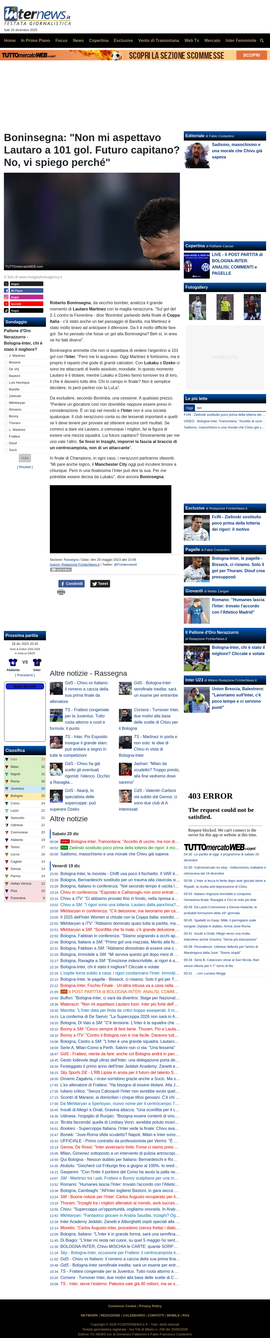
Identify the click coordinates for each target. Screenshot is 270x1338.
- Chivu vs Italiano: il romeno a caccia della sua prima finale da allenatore (132, 1259)
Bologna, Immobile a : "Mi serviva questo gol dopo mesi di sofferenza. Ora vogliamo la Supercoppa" (155, 954)
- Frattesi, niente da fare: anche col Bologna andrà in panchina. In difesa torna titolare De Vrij (150, 1054)
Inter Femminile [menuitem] (241, 40)
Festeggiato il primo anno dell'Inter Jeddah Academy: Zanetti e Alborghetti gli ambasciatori (143, 1066)
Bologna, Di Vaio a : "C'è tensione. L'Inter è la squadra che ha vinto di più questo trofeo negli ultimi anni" (159, 1023)
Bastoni (14, 376)
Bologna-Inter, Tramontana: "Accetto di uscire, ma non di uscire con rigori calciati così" (145, 841)
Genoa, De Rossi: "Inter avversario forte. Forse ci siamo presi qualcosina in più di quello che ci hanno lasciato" (162, 1147)
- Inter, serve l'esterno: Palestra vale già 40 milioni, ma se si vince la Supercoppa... (139, 1284)
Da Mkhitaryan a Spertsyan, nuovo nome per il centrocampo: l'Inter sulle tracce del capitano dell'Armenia (156, 1103)
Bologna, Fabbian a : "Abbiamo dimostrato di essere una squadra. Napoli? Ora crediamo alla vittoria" (156, 948)
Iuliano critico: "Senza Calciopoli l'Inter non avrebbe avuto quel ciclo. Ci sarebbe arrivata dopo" (147, 1091)
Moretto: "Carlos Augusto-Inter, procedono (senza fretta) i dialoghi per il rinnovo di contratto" (144, 1228)
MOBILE (173, 1315)
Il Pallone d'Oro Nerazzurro (212, 632)
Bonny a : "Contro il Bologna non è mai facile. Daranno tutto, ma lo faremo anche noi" (142, 1035)
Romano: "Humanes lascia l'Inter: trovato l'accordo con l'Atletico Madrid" (126, 1184)
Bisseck (15, 362)
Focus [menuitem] (61, 40)
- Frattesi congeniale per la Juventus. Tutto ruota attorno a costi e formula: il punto (139, 1271)
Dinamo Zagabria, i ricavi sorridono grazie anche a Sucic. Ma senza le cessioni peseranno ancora (154, 1079)
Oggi (189, 408)
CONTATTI (156, 1315)
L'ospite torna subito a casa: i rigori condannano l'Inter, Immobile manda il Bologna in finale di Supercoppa (157, 973)
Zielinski (15, 396)
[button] (25, 458)
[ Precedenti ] (25, 675)
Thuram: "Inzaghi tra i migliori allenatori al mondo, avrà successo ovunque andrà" (135, 1203)
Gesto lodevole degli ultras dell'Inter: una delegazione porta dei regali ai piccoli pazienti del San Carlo (153, 1060)
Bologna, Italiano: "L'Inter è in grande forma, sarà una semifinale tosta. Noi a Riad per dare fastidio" (151, 1234)
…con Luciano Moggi (209, 973)
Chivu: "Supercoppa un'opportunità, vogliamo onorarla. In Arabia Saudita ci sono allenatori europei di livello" (159, 1209)
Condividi (71, 583)
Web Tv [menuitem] (191, 40)
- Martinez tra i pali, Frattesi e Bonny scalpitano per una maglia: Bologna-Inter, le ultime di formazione (157, 1178)
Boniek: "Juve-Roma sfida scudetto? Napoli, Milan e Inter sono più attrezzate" (131, 1134)
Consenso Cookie (122, 1306)
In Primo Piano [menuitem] (35, 40)
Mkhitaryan (17, 403)
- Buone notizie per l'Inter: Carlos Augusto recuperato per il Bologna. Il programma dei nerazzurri (152, 1197)
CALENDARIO (134, 1315)
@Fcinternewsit (125, 564)
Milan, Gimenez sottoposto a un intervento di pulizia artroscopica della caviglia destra (138, 1153)
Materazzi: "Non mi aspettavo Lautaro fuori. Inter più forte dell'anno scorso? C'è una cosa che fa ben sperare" (161, 1004)
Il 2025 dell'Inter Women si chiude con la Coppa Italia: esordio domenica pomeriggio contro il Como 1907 (156, 917)
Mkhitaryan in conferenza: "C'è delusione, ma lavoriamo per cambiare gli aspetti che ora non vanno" (152, 911)
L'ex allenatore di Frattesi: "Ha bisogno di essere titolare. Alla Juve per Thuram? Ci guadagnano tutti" (153, 1085)
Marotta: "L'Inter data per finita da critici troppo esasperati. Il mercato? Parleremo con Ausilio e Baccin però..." (160, 1010)
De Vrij (14, 369)
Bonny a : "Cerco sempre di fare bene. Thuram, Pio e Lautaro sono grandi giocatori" (140, 1029)
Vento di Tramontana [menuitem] (158, 40)
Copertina (195, 246)
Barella (14, 389)
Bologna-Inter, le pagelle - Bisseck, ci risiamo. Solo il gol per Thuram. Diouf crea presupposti (145, 979)
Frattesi (14, 436)
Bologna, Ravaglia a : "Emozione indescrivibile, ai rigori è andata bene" (128, 960)
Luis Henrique (19, 382)
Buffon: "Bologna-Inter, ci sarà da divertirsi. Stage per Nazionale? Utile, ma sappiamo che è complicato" (155, 998)
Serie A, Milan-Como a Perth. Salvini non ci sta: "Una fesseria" (117, 1047)
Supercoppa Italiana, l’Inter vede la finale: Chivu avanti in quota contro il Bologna (143, 1128)
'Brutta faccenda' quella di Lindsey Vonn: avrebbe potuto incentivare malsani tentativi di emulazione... (153, 1122)
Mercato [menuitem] (212, 40)
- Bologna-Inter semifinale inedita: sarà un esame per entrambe (156, 689)
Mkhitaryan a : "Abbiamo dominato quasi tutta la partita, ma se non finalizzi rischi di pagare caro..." (154, 923)
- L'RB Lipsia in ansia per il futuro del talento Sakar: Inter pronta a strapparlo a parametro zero (160, 1072)
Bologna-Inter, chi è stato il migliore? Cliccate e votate (109, 967)
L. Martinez (17, 430)
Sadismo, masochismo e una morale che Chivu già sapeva (114, 854)
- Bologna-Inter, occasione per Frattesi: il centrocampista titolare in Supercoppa (137, 1252)
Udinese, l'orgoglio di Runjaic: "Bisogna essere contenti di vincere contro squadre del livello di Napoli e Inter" (160, 1116)
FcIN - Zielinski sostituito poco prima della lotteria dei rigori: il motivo (236, 523)
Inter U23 (194, 680)
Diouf (13, 443)
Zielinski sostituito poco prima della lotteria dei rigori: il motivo (121, 848)
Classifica (15, 750)
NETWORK (89, 1315)
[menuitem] (262, 41)
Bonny (13, 416)
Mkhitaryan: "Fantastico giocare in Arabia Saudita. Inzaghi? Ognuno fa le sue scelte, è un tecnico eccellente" (160, 1215)
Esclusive (195, 508)
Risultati (25, 467)
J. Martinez (17, 356)
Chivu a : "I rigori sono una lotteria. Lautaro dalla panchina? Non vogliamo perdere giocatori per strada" (158, 905)
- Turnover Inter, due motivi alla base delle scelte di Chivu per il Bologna (134, 1277)
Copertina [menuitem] (99, 40)
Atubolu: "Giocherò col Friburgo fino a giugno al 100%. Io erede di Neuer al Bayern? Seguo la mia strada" (157, 1166)
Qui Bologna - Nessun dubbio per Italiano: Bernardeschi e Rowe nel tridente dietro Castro (142, 1159)
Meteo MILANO (25, 686)
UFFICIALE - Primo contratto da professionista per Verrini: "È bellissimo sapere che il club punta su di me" (157, 1141)
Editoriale (194, 136)
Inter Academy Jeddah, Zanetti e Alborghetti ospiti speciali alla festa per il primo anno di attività (147, 1221)
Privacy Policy (150, 1306)
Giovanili (194, 591)
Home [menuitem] (10, 40)
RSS (186, 1315)
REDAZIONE (110, 1315)
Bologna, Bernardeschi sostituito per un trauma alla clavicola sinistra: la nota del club (138, 880)
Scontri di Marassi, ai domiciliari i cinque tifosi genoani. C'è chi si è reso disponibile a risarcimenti (149, 1097)
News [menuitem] (78, 40)
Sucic (13, 450)
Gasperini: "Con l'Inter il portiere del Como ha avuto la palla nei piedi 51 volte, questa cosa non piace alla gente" (163, 1172)
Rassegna (71, 560)
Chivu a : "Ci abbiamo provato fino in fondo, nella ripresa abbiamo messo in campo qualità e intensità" (157, 898)
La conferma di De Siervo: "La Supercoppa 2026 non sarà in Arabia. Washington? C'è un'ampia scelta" (154, 1016)
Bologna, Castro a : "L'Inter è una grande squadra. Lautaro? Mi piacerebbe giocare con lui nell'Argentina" (160, 1041)
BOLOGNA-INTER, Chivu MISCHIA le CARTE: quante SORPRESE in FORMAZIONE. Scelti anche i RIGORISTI (163, 1246)
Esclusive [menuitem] (123, 40)
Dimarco (15, 409)
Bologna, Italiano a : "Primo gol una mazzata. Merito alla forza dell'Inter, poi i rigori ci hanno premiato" (156, 942)
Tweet (100, 583)
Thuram (15, 423)
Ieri (199, 408)
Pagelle (192, 549)
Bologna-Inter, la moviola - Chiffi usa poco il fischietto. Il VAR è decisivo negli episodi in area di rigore (153, 873)
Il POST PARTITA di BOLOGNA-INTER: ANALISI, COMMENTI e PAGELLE (133, 992)
